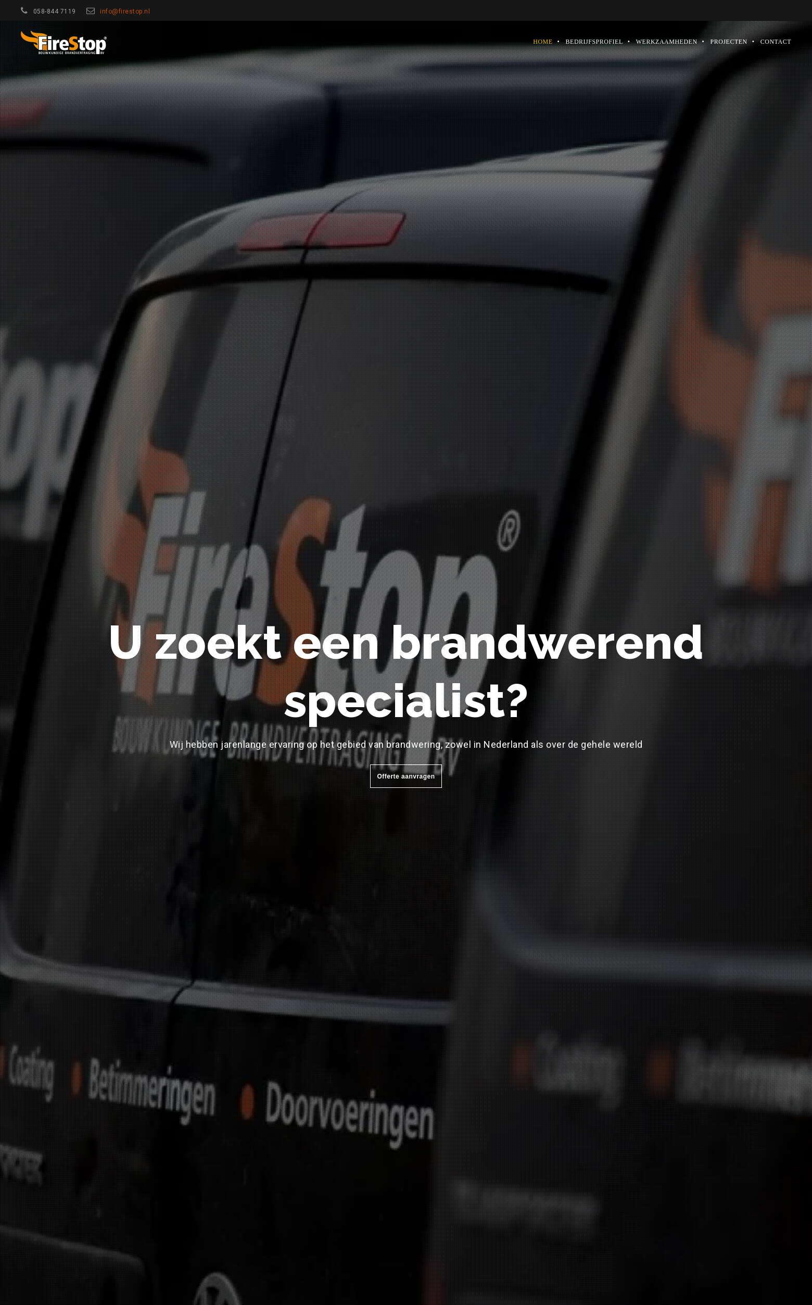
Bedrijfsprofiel (594, 41)
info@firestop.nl (125, 11)
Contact (775, 41)
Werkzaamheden (666, 41)
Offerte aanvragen (406, 776)
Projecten (728, 41)
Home (542, 41)
